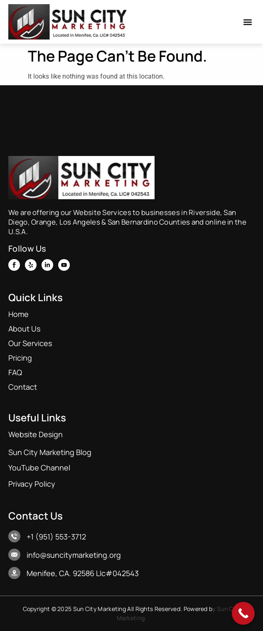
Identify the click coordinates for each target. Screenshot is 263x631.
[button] (248, 22)
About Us (24, 328)
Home (18, 314)
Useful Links (37, 417)
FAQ (15, 372)
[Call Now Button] (243, 613)
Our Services (30, 343)
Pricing (20, 358)
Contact (22, 387)
